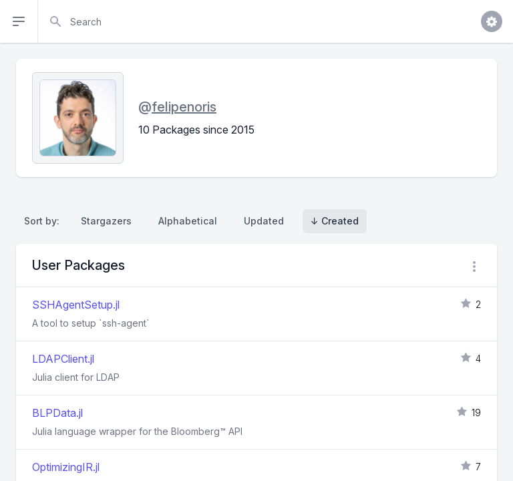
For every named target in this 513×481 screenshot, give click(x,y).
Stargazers (106, 220)
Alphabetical (187, 220)
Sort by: (44, 220)
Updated (264, 220)
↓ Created (335, 220)
